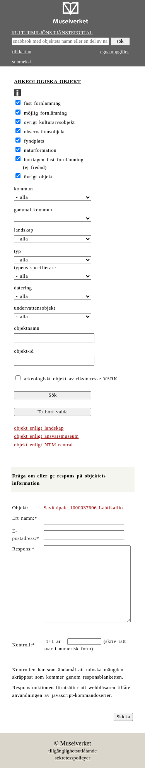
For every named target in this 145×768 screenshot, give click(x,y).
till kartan (21, 51)
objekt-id (24, 351)
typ (17, 251)
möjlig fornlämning (45, 113)
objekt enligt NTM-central (43, 445)
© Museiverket (72, 743)
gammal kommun (33, 209)
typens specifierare (35, 267)
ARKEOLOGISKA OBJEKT (47, 81)
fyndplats (34, 141)
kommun (23, 189)
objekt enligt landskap (38, 428)
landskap (23, 230)
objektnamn (26, 328)
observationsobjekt (44, 131)
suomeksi (21, 61)
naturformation (40, 150)
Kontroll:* (23, 645)
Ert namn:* (24, 518)
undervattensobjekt (34, 308)
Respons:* (23, 549)
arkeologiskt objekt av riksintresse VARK (69, 378)
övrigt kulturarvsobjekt (49, 122)
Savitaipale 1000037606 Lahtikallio (83, 507)
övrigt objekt (38, 176)
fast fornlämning (42, 103)
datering (23, 288)
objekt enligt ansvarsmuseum (46, 436)
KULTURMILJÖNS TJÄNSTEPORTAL (52, 32)
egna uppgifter (114, 51)
